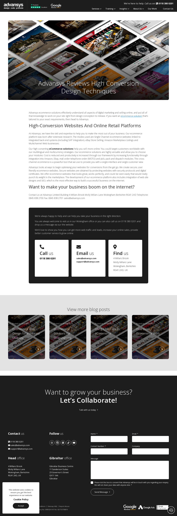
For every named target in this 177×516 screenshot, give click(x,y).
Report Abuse (64, 506)
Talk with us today (87, 410)
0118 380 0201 (48, 258)
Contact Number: (98, 446)
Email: (135, 434)
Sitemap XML (52, 506)
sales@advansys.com (86, 258)
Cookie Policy (21, 499)
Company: (136, 446)
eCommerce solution (131, 115)
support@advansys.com (87, 261)
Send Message (101, 492)
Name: (94, 434)
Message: (94, 458)
